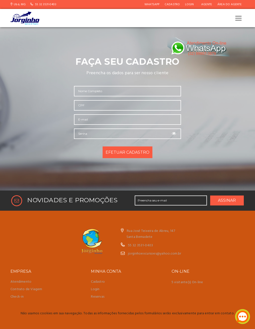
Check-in (17, 297)
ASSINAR (227, 200)
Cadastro (172, 4)
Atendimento (20, 282)
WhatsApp (152, 4)
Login (189, 4)
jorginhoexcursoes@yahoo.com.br (154, 254)
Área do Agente (229, 4)
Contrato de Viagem (26, 289)
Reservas (97, 297)
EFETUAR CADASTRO (127, 152)
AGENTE (206, 4)
